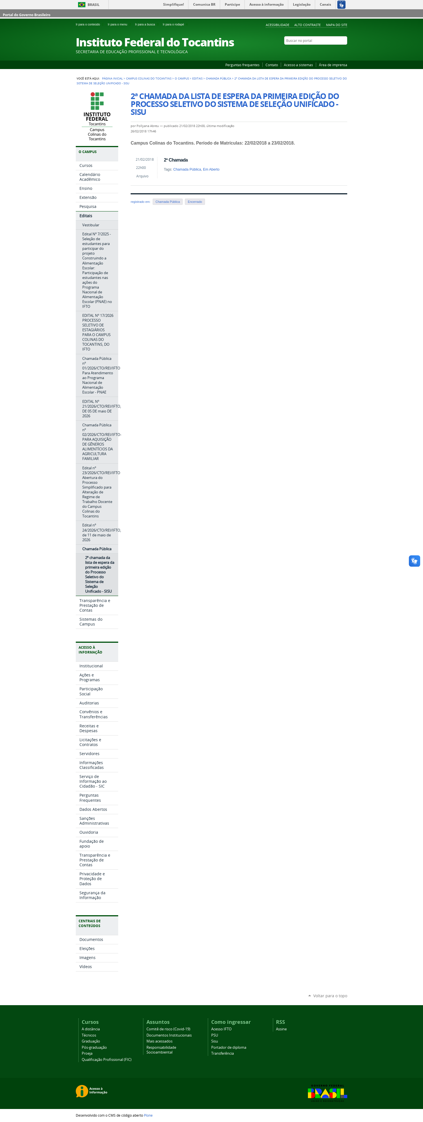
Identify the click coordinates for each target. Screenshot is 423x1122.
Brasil (94, 4)
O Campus (182, 78)
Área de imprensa (333, 65)
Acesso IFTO (221, 1029)
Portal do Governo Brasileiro (26, 14)
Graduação (91, 1041)
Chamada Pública (218, 78)
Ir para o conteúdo (90, 24)
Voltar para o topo (330, 995)
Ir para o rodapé (176, 24)
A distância (91, 1029)
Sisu (214, 1041)
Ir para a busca (148, 24)
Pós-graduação (94, 1047)
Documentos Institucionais (169, 1035)
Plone (148, 1115)
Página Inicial (112, 78)
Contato (272, 65)
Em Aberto (211, 169)
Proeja (87, 1053)
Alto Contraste (307, 25)
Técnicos (89, 1035)
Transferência (222, 1053)
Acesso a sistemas (298, 65)
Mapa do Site (336, 25)
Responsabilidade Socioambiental (161, 1050)
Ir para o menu (120, 24)
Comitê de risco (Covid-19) (168, 1029)
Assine (281, 1029)
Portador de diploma (228, 1047)
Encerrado (195, 201)
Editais (197, 78)
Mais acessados (159, 1041)
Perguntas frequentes (242, 65)
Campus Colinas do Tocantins (148, 78)
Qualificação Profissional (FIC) (106, 1059)
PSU (214, 1035)
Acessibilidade (277, 25)
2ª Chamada (175, 159)
